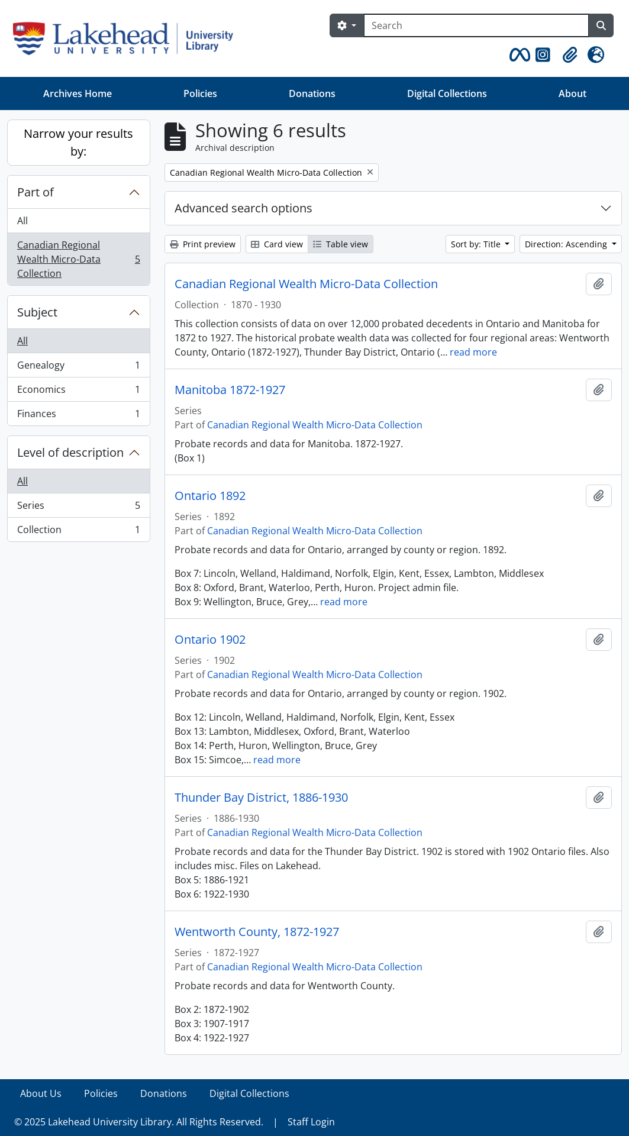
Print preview (203, 244)
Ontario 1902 (210, 639)
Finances (78, 415)
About (572, 93)
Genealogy (78, 367)
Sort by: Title (477, 244)
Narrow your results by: (78, 142)
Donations (312, 93)
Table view (340, 244)
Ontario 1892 (210, 496)
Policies (200, 93)
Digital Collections (447, 93)
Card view (277, 244)
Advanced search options (243, 208)
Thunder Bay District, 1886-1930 (261, 797)
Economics (78, 392)
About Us (41, 1093)
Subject (37, 312)
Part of (35, 192)
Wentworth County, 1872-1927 (257, 932)
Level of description (70, 452)
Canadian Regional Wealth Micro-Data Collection (78, 259)
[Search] (476, 25)
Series (78, 508)
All (22, 220)
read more (473, 352)
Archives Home (77, 93)
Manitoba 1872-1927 (230, 390)
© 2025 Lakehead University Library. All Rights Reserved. (138, 1121)
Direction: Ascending (567, 244)
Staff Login (311, 1121)
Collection (78, 531)
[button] (518, 55)
